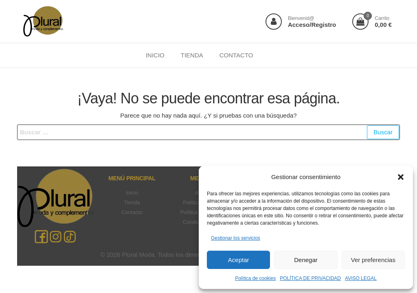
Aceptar (238, 259)
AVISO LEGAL (361, 278)
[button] (401, 177)
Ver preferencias (373, 259)
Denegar (306, 259)
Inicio (132, 193)
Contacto (132, 212)
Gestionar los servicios (235, 238)
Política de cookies (255, 278)
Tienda (132, 202)
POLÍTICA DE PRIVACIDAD (310, 278)
